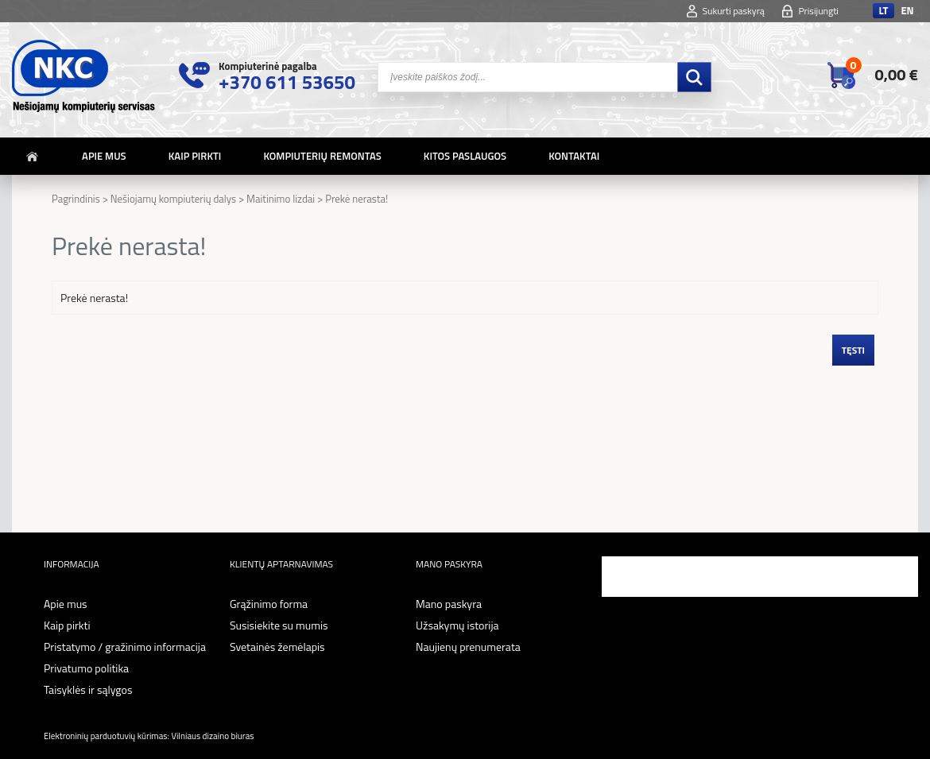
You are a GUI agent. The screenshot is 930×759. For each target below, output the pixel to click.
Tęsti (853, 350)
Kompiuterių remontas (322, 156)
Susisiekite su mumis (279, 625)
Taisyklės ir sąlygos (88, 689)
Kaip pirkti (195, 156)
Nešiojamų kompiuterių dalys (173, 199)
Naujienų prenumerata (468, 646)
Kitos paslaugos (465, 156)
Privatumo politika (86, 668)
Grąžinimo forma (269, 603)
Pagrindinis (76, 199)
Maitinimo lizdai (280, 199)
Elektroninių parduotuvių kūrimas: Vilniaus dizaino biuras (149, 735)
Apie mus (104, 156)
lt (883, 10)
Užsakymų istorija (457, 625)
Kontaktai (573, 156)
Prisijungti (818, 10)
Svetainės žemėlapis (277, 646)
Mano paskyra (449, 603)
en (907, 10)
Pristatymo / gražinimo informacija (125, 646)
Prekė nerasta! (356, 199)
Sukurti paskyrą (734, 10)
